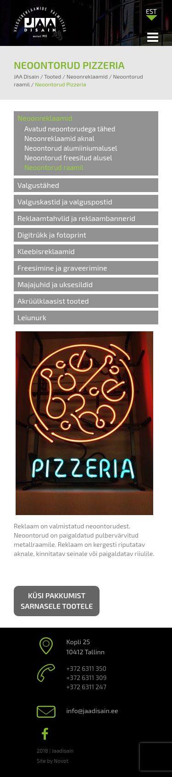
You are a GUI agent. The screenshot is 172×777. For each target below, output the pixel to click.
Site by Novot (52, 760)
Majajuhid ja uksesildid (55, 284)
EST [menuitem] (151, 11)
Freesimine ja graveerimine (62, 267)
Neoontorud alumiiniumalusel (70, 148)
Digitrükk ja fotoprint (51, 234)
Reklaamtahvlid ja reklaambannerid (76, 218)
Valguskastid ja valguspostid (64, 201)
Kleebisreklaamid (46, 251)
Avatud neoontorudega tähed (69, 129)
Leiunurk (31, 317)
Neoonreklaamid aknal (59, 138)
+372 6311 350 (86, 668)
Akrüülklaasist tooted (53, 300)
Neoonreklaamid (44, 117)
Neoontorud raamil (53, 167)
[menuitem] (151, 11)
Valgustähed (38, 185)
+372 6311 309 (87, 677)
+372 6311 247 (86, 687)
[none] (151, 13)
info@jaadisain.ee (92, 711)
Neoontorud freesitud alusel (68, 157)
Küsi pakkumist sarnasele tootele (57, 600)
